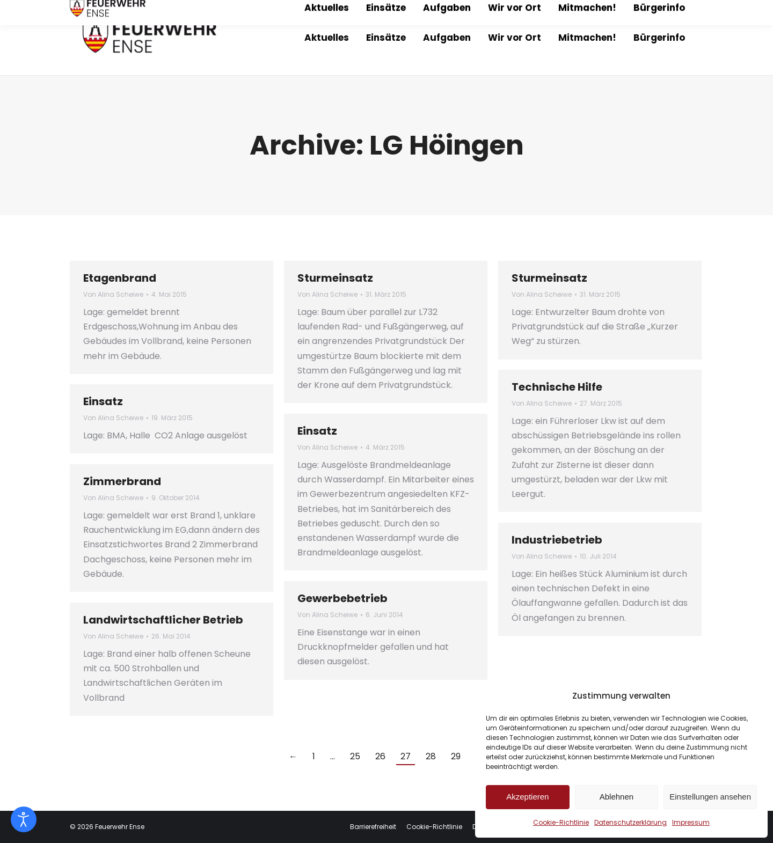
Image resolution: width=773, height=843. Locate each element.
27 (405, 756)
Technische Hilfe (557, 386)
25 (355, 756)
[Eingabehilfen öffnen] (24, 819)
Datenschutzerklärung (630, 822)
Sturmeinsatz (335, 277)
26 (380, 756)
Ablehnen (616, 796)
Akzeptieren (527, 796)
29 (456, 756)
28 (431, 756)
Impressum (691, 822)
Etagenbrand (119, 277)
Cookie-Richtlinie (561, 822)
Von (113, 294)
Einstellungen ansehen (710, 796)
